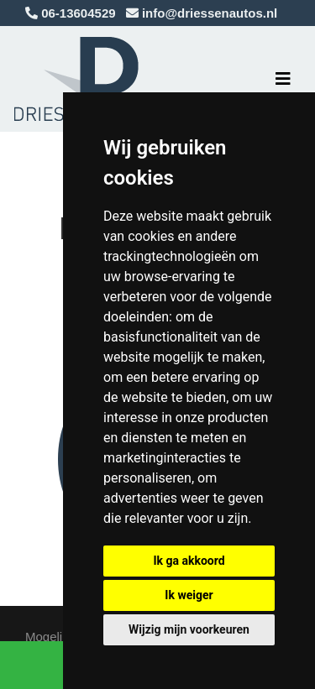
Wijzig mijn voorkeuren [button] (189, 629)
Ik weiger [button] (189, 595)
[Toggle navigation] (283, 78)
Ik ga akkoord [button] (188, 560)
